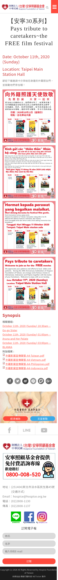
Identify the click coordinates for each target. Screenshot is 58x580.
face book (12, 430)
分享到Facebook (10, 381)
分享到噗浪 (41, 381)
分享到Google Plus (49, 381)
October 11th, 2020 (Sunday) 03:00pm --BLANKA (26, 345)
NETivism (37, 576)
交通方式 (18, 491)
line (29, 430)
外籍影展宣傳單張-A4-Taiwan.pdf (25, 355)
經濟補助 (15, 418)
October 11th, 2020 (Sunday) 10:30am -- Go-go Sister (26, 328)
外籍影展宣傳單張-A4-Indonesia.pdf (27, 368)
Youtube (46, 430)
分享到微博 (25, 381)
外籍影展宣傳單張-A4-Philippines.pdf (27, 364)
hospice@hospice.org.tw (29, 496)
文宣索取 (43, 418)
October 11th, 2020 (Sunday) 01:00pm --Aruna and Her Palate (26, 336)
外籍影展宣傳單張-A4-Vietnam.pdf (26, 360)
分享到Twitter (18, 381)
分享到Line (33, 381)
